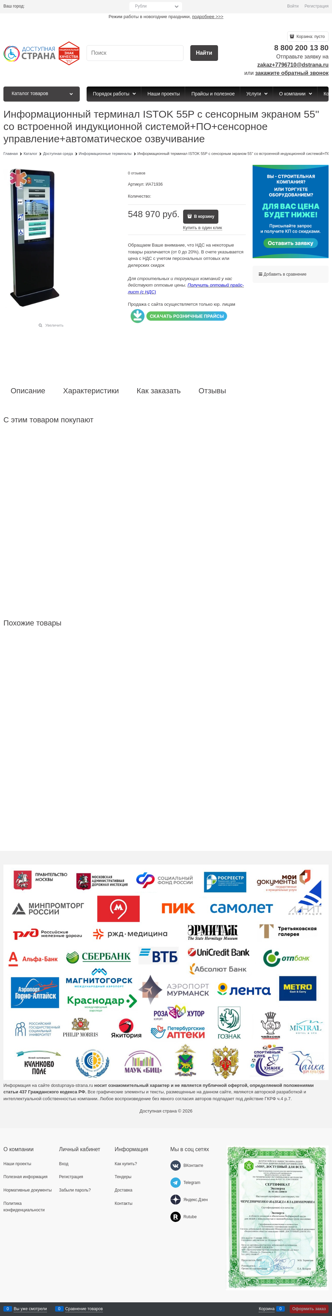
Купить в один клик (202, 227)
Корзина (266, 1309)
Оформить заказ (309, 1308)
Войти (293, 6)
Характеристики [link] (91, 391)
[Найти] (204, 53)
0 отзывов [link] (136, 173)
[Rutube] (175, 1217)
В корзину (203, 216)
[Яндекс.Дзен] (175, 1200)
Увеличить (54, 325)
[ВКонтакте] (175, 1165)
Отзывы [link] (212, 391)
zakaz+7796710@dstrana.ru (293, 65)
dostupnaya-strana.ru (72, 1085)
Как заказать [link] (159, 391)
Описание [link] (28, 391)
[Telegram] (175, 1182)
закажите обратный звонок (292, 73)
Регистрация (317, 6)
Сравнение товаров (84, 1309)
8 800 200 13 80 (301, 47)
